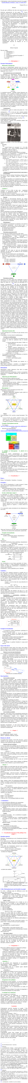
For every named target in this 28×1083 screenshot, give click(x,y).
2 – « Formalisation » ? (14, 475)
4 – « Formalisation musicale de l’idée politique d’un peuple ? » (14, 833)
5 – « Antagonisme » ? (14, 945)
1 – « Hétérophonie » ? (14, 61)
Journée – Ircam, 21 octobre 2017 (14, 2)
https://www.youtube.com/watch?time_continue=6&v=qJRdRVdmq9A (13, 426)
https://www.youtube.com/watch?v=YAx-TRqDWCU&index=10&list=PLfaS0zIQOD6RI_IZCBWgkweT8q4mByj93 (14, 430)
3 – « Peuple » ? (14, 730)
